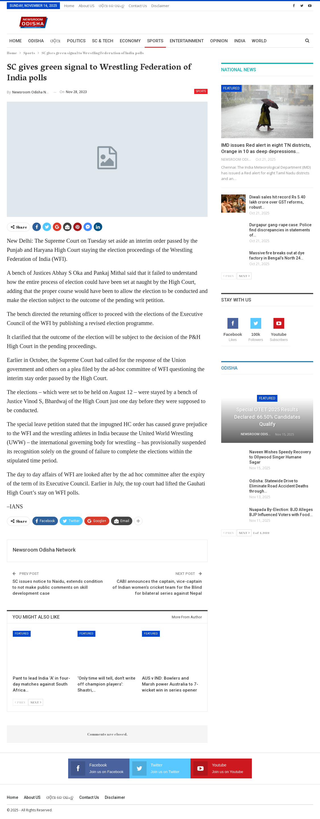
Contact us (138, 5)
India (239, 40)
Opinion (219, 40)
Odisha (36, 40)
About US (87, 5)
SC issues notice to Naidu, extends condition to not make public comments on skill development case (57, 587)
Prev (20, 702)
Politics (76, 40)
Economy (130, 40)
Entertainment (187, 40)
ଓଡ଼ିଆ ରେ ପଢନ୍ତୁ (111, 5)
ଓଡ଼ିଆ (55, 40)
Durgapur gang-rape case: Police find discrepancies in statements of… (280, 230)
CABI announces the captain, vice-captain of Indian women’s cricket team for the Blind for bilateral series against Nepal (157, 587)
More (279, 40)
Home (69, 5)
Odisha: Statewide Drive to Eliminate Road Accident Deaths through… (278, 486)
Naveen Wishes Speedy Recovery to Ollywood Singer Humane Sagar (280, 457)
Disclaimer (160, 5)
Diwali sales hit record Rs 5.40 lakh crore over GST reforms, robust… (277, 202)
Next (35, 702)
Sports (155, 40)
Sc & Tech (102, 40)
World (259, 40)
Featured (22, 633)
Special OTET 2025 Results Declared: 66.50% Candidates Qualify (267, 417)
